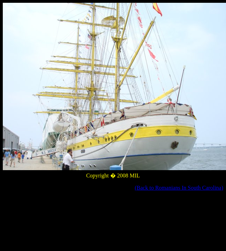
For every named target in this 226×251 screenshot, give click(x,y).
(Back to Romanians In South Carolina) (179, 188)
